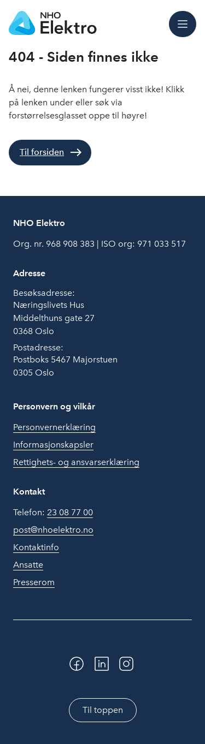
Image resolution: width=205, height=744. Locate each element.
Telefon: (53, 512)
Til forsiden (42, 152)
